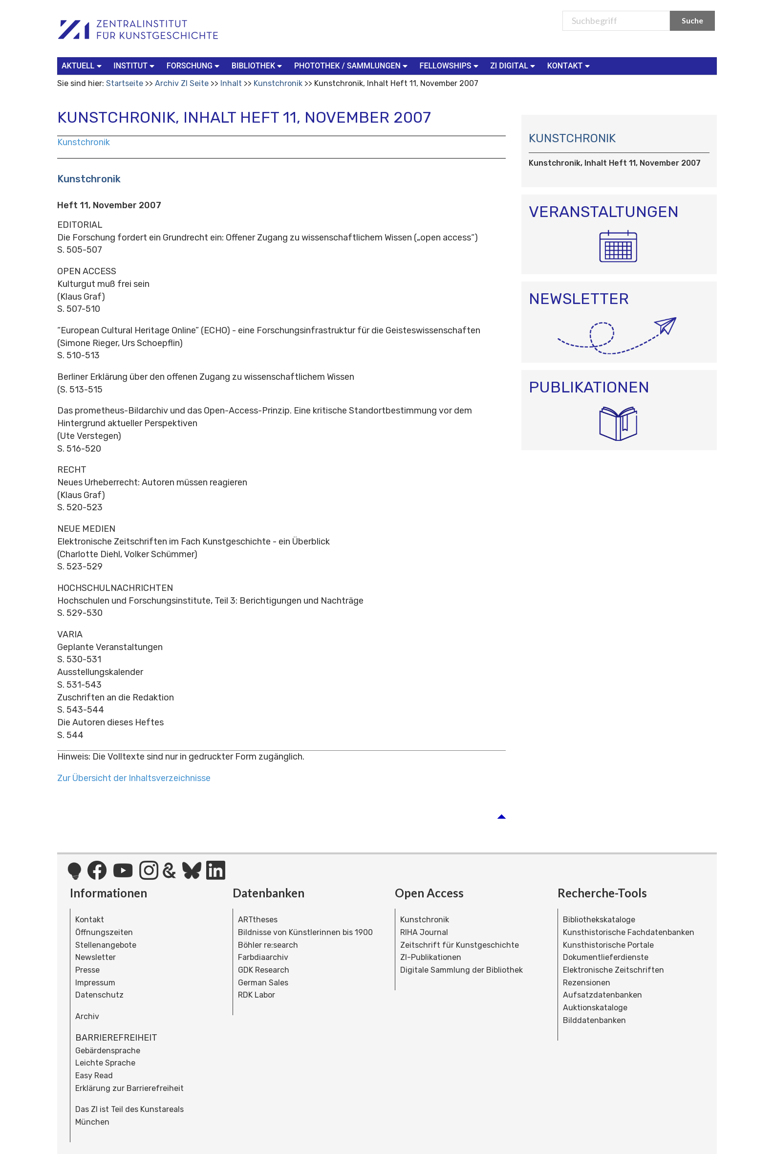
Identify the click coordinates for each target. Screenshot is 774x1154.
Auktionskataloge (595, 1007)
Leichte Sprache (105, 1062)
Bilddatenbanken (594, 1020)
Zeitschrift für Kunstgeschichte (459, 945)
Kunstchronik (278, 83)
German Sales (263, 982)
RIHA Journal (424, 932)
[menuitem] (83, 66)
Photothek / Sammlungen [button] (352, 65)
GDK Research (263, 970)
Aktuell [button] (83, 65)
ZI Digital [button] (513, 65)
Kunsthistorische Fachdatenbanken (628, 932)
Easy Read (94, 1075)
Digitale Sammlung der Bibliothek (461, 970)
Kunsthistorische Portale (608, 945)
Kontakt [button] (569, 65)
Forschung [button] (194, 65)
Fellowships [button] (450, 65)
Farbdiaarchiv (263, 957)
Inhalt (231, 83)
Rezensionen (586, 982)
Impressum (95, 982)
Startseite (124, 83)
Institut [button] (135, 65)
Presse (87, 970)
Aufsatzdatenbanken (602, 995)
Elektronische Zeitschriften (613, 970)
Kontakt (89, 919)
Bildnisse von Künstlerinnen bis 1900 (305, 932)
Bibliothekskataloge (599, 919)
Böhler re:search (268, 945)
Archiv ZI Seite (182, 83)
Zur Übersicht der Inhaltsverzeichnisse (134, 778)
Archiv (87, 1016)
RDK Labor (256, 995)
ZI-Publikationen (430, 957)
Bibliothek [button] (258, 65)
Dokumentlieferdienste (605, 957)
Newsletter (95, 957)
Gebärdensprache (107, 1050)
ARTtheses (258, 919)
